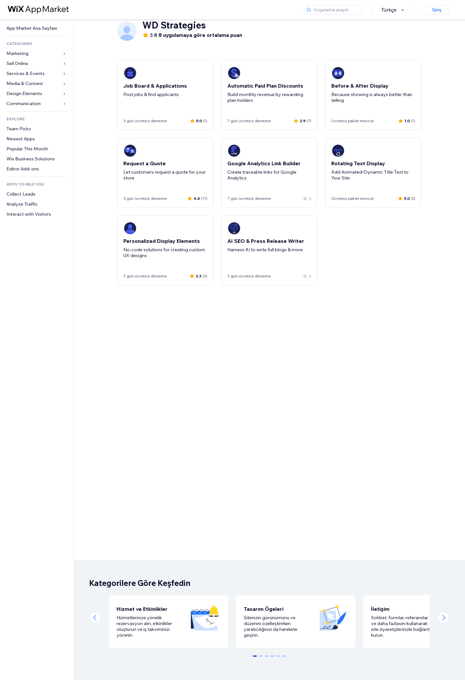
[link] (37, 28)
